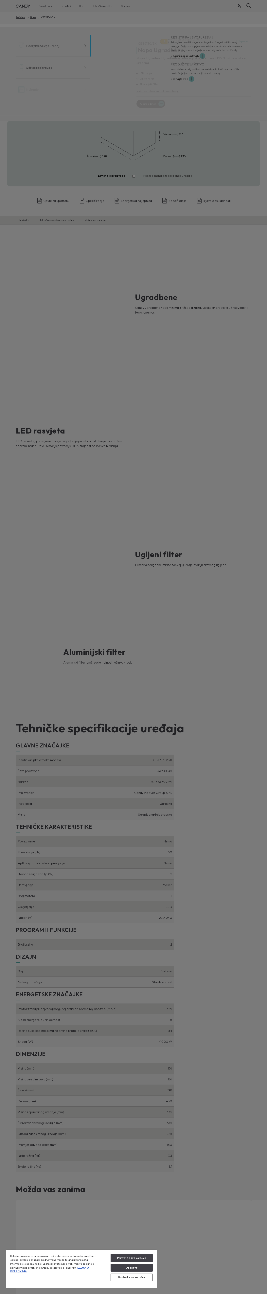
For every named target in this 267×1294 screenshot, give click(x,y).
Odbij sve (131, 1267)
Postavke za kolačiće (131, 1277)
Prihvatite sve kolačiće (131, 1257)
